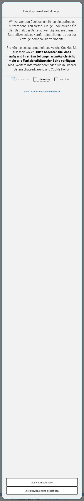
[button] (42, 91)
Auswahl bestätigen (42, 482)
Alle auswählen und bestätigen (42, 490)
